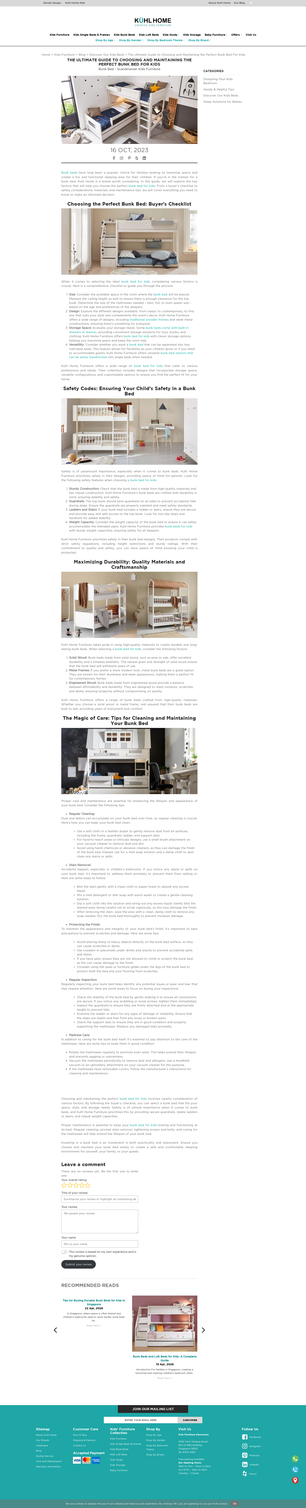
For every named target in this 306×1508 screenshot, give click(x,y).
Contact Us (79, 1445)
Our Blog (239, 2)
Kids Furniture (64, 54)
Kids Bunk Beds (119, 1449)
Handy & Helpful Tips (218, 89)
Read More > (93, 1325)
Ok (234, 1503)
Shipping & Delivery (84, 1440)
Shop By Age (154, 1435)
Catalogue (42, 1445)
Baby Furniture (118, 1470)
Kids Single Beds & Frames (125, 1444)
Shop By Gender (155, 1440)
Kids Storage (117, 1465)
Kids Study (116, 1459)
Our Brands (42, 1440)
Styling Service (44, 1456)
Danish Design (52, 2)
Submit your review (78, 1264)
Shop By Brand (155, 1454)
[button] (57, 1330)
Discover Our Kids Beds (106, 54)
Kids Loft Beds (118, 1454)
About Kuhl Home (219, 2)
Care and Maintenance (49, 1461)
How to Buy (80, 1435)
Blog (82, 54)
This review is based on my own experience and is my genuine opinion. (102, 1253)
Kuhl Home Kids (75, 2)
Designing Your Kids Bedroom (218, 81)
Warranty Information (48, 1466)
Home (46, 54)
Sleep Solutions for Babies (222, 101)
